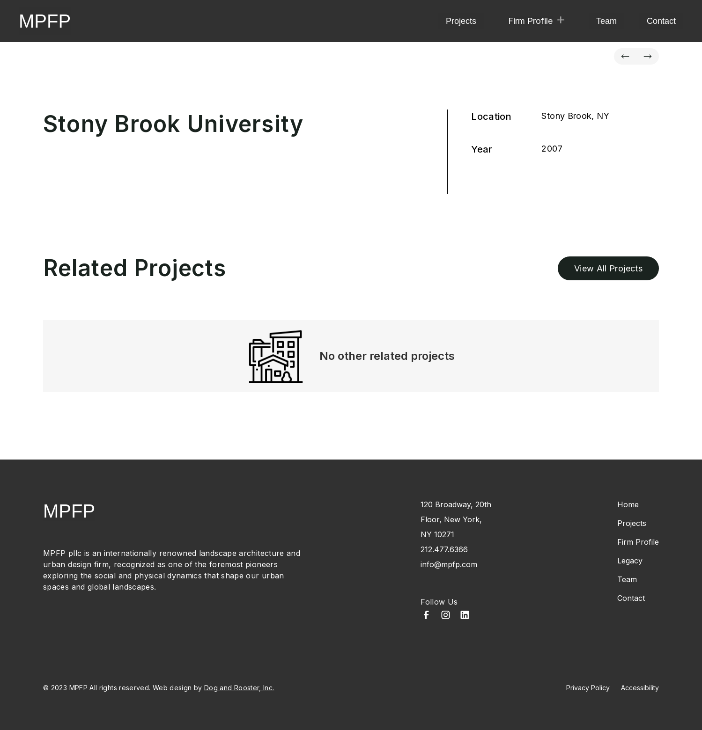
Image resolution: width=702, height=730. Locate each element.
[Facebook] (426, 616)
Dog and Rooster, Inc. (239, 688)
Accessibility (640, 688)
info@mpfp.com (449, 564)
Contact (661, 21)
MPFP (45, 21)
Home (628, 504)
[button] (536, 21)
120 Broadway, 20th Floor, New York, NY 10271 (456, 519)
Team (606, 21)
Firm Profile (638, 542)
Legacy (630, 560)
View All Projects (608, 268)
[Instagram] (445, 616)
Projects (461, 21)
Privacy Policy (588, 688)
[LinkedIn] (465, 616)
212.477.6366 (444, 549)
